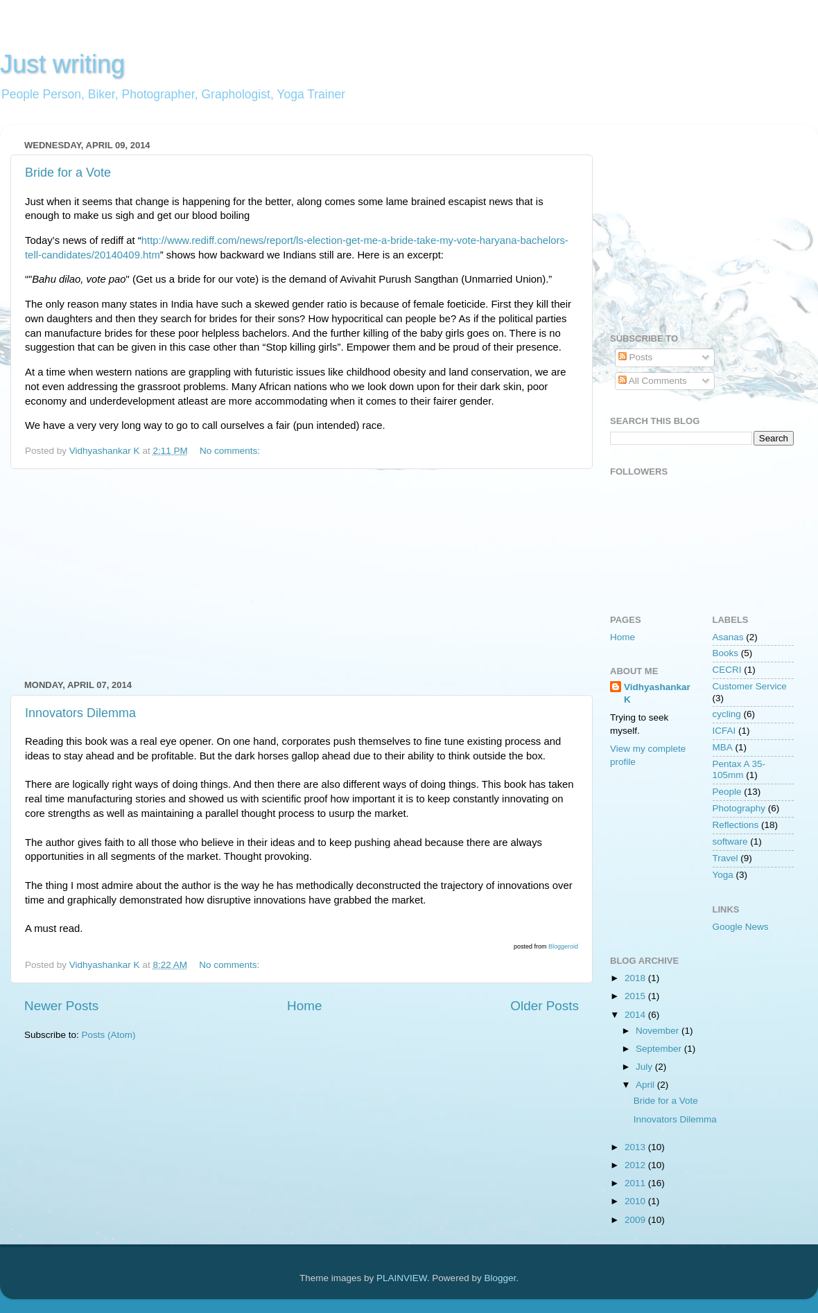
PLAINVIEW (401, 1278)
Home (304, 1005)
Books (726, 653)
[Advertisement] (302, 574)
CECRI (727, 669)
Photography (739, 808)
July (645, 1066)
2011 (636, 1183)
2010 (636, 1201)
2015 (636, 996)
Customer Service (750, 686)
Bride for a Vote (68, 172)
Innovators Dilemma (80, 713)
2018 (636, 978)
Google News (741, 927)
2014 (636, 1015)
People (727, 791)
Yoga (723, 875)
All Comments (652, 381)
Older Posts (544, 1005)
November (658, 1030)
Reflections (736, 825)
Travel (725, 858)
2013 (636, 1147)
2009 (636, 1220)
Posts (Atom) (109, 1035)
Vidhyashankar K (657, 693)
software (730, 841)
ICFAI (724, 730)
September (660, 1048)
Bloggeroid (563, 946)
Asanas (728, 637)
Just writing (62, 64)
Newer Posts (61, 1005)
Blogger (500, 1278)
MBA (723, 747)
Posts (635, 357)
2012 (636, 1165)
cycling (727, 714)
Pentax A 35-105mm (739, 769)
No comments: (231, 451)
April (646, 1085)
